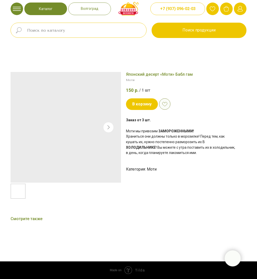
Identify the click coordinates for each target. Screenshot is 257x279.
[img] (226, 9)
